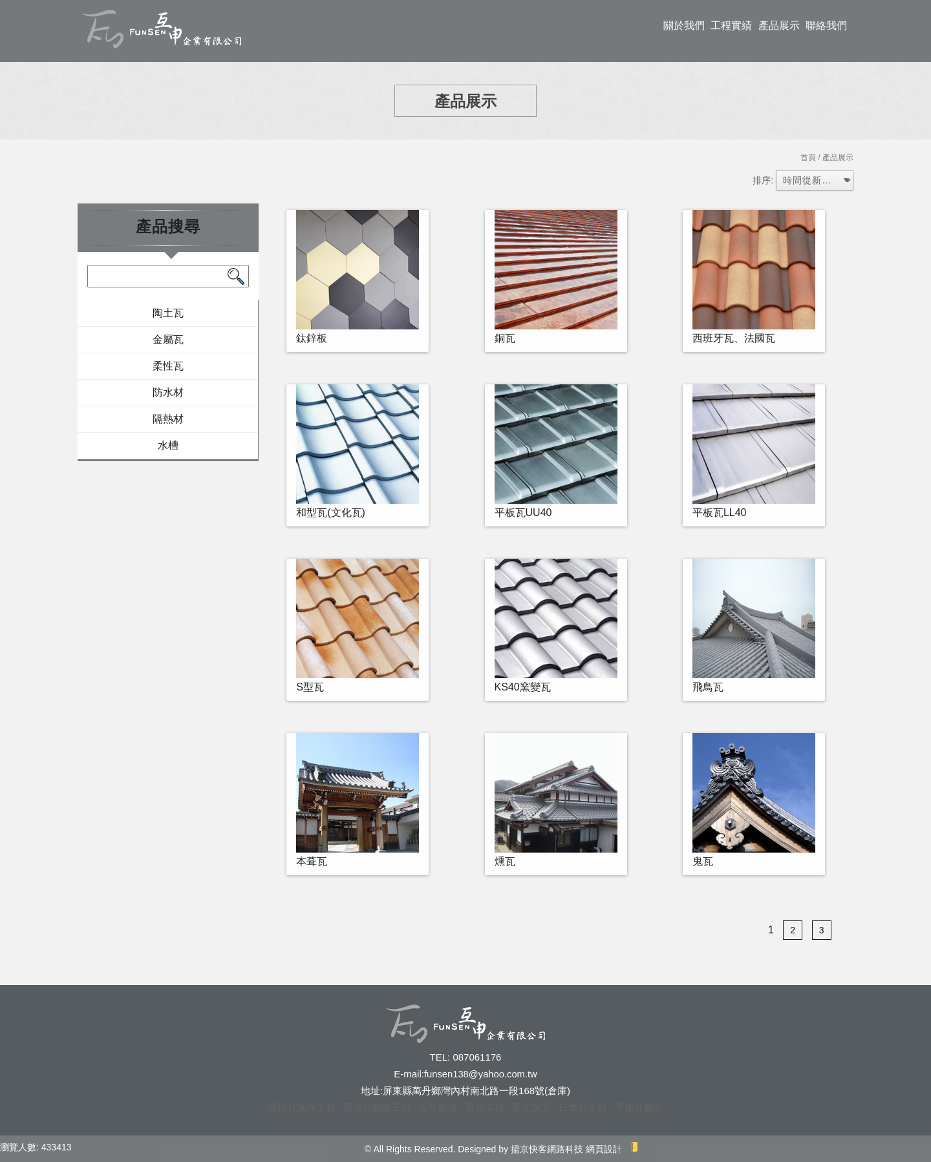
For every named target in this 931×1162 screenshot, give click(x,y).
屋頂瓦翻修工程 (377, 1107)
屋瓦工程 (485, 1107)
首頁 (808, 157)
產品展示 (779, 25)
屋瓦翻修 (438, 1107)
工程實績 (731, 25)
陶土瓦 (168, 312)
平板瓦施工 (639, 1107)
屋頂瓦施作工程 (302, 1107)
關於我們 (684, 25)
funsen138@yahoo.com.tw (480, 1073)
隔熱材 (168, 418)
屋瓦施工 (531, 1107)
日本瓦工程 (583, 1107)
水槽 (168, 445)
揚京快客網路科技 (547, 1149)
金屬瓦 (168, 339)
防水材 (168, 392)
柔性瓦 (168, 365)
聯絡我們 (826, 25)
